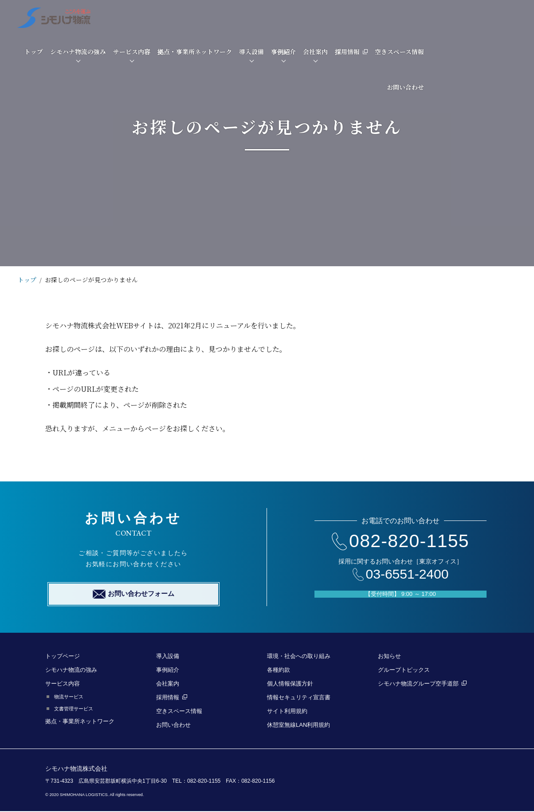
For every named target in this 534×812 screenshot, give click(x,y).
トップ (140, 17)
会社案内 (421, 17)
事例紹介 (389, 17)
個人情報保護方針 (290, 684)
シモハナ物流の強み (184, 17)
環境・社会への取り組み (298, 656)
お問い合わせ (511, 52)
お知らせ (389, 656)
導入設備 (358, 17)
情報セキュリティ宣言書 (298, 697)
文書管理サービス (73, 709)
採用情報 (457, 17)
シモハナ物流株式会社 (76, 769)
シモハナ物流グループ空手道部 (422, 684)
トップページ (62, 656)
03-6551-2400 (401, 574)
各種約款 (278, 670)
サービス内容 (238, 17)
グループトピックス (404, 670)
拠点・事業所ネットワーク (301, 17)
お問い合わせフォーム (133, 594)
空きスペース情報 (505, 17)
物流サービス (68, 697)
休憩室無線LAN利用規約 (298, 725)
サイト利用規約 (287, 711)
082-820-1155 (400, 541)
